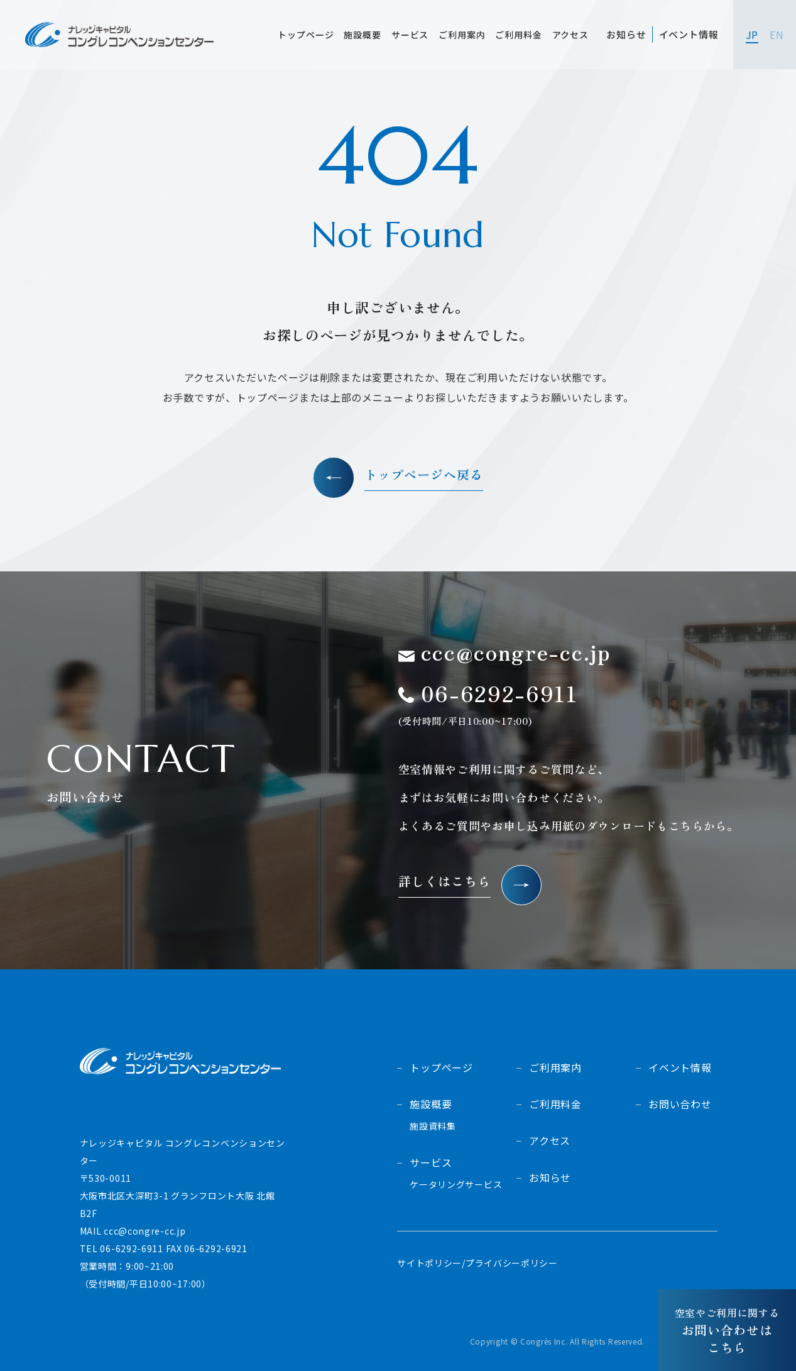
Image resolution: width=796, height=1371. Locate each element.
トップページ (441, 1067)
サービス (431, 1162)
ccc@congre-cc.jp (144, 1231)
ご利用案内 (555, 1067)
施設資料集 (433, 1126)
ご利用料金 (555, 1104)
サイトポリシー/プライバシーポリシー (477, 1263)
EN (776, 35)
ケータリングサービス (456, 1185)
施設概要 (431, 1104)
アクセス (549, 1140)
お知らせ (550, 1177)
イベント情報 (680, 1067)
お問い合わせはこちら (727, 1330)
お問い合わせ (680, 1104)
